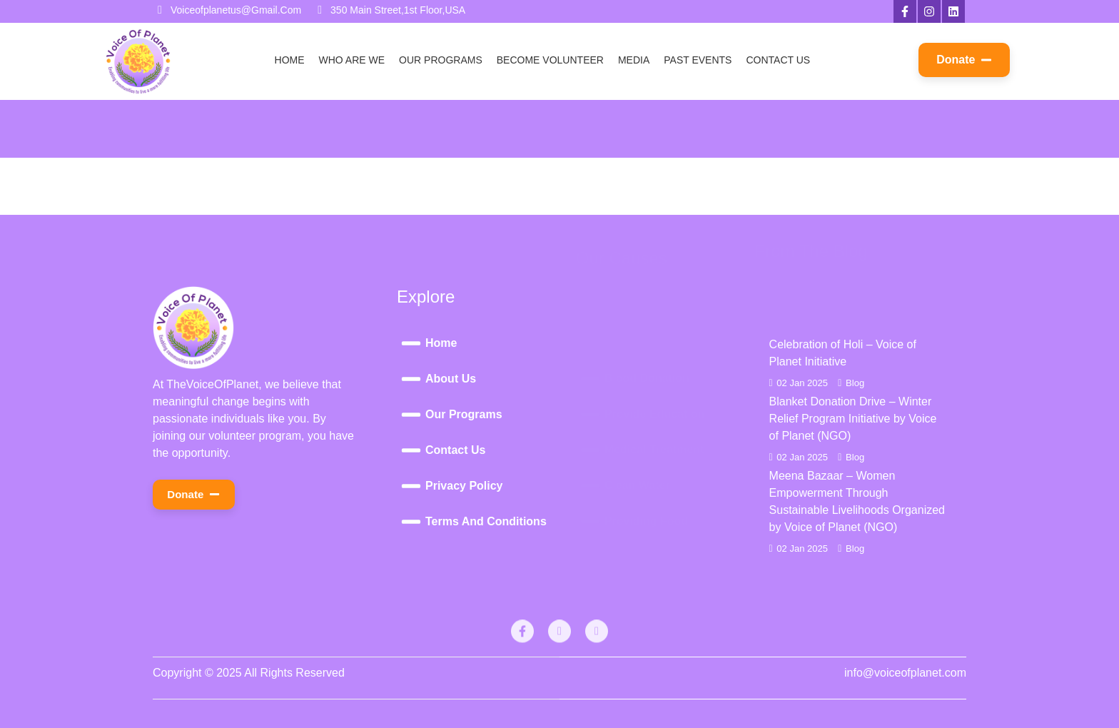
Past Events (697, 60)
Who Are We (352, 60)
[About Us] (486, 379)
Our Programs (440, 60)
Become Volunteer (550, 60)
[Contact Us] (486, 450)
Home (290, 60)
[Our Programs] (486, 415)
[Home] (486, 343)
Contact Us (778, 60)
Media (633, 60)
